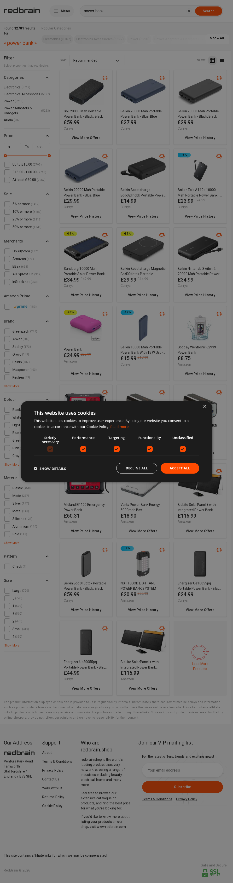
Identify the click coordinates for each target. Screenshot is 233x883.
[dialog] (116, 441)
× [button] (204, 406)
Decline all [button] (137, 468)
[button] (50, 468)
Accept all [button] (180, 468)
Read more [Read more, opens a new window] (119, 426)
